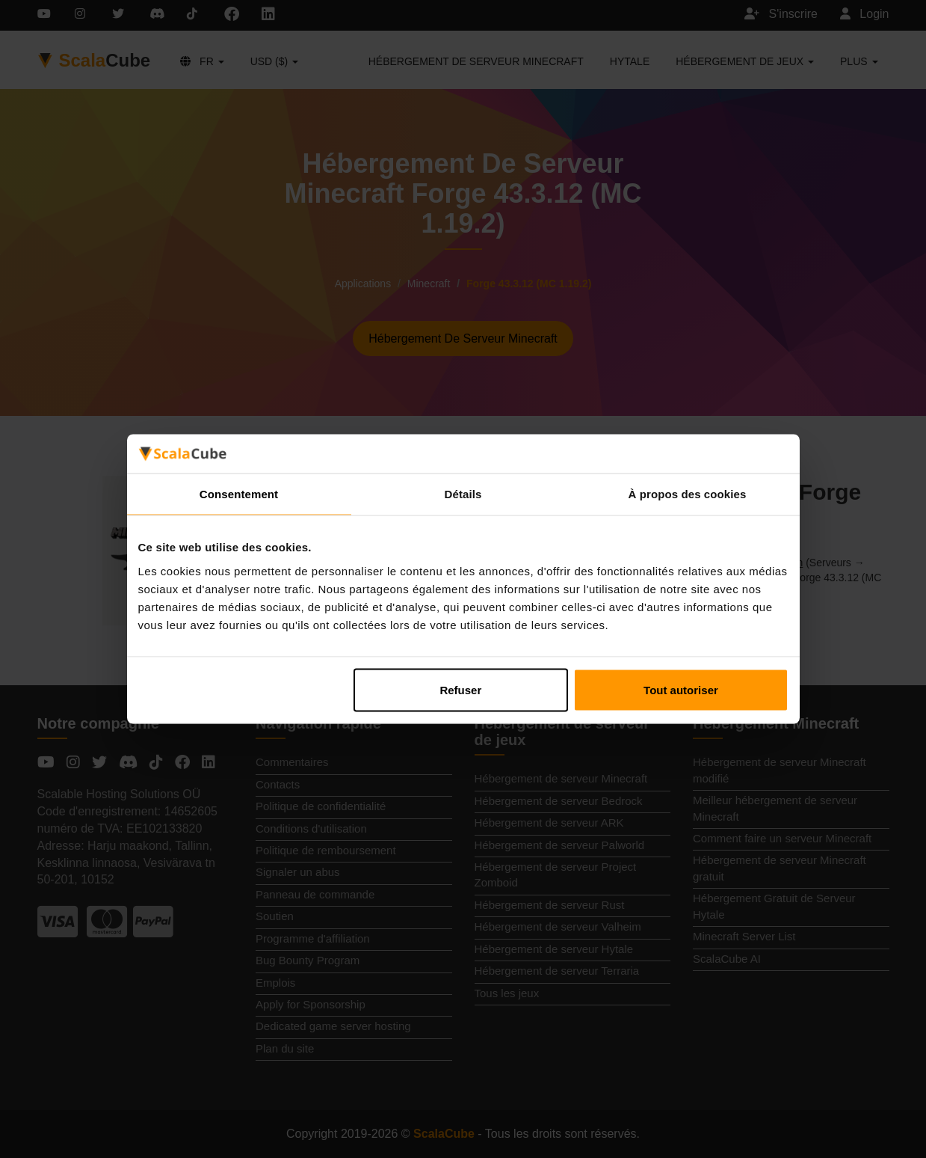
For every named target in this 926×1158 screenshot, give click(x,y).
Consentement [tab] (239, 494)
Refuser (460, 689)
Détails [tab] (463, 494)
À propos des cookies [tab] (688, 494)
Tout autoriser (680, 689)
